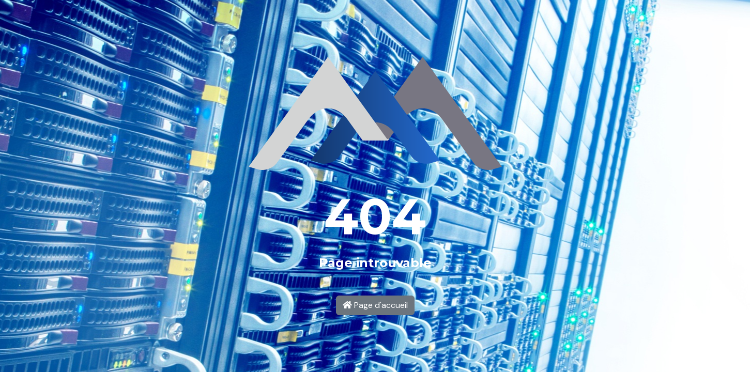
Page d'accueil (375, 305)
